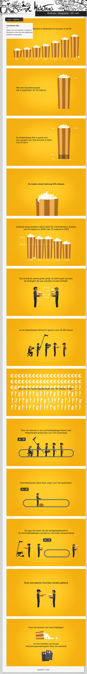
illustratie (51, 13)
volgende (16, 19)
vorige (8, 19)
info (77, 13)
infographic (63, 13)
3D (72, 13)
